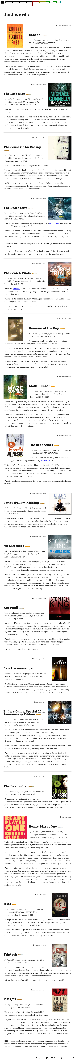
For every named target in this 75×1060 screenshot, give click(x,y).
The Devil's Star (46, 460)
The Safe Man (14, 94)
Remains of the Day (44, 328)
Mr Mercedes (14, 546)
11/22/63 (10, 999)
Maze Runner (39, 386)
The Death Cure (15, 208)
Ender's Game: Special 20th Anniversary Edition (24, 712)
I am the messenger (19, 668)
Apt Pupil (11, 607)
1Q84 (7, 904)
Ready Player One (43, 826)
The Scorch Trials (17, 273)
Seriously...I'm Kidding (21, 503)
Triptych (10, 954)
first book (16, 288)
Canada (35, 35)
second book (54, 223)
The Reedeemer (41, 445)
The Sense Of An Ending (22, 147)
